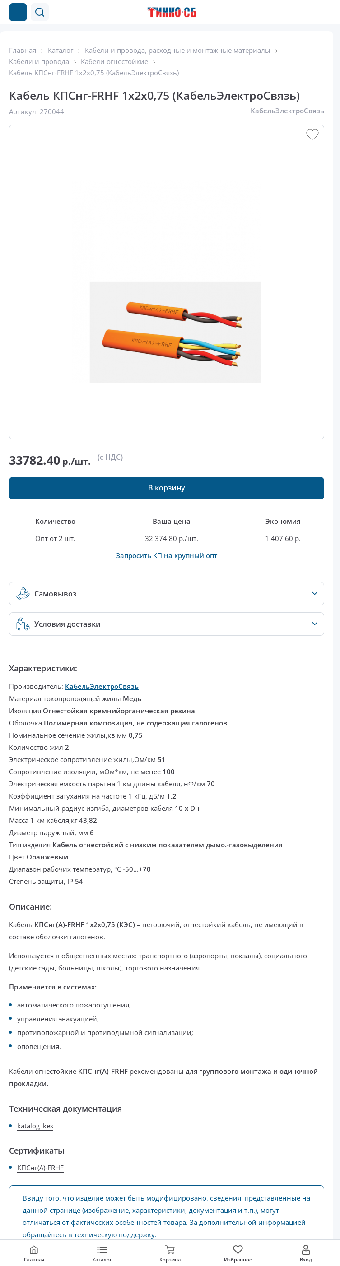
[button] (40, 12)
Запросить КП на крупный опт (166, 555)
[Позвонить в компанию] (307, 12)
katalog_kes (35, 1125)
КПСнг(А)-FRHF (40, 1167)
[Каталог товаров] (18, 12)
